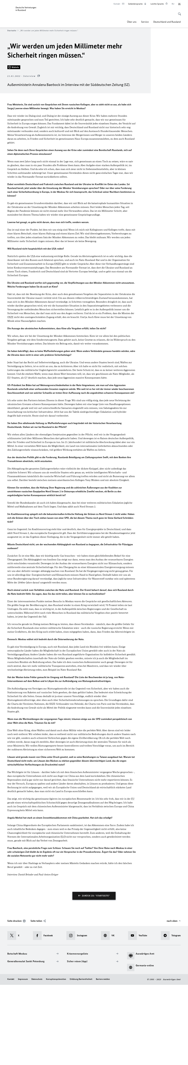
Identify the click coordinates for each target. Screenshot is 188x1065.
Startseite (12, 30)
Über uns (131, 21)
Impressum (23, 1059)
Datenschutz (36, 1059)
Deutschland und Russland (167, 21)
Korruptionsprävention (56, 1059)
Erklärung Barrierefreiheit (81, 1059)
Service (145, 21)
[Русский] (173, 4)
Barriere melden (103, 1059)
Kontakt (10, 1059)
